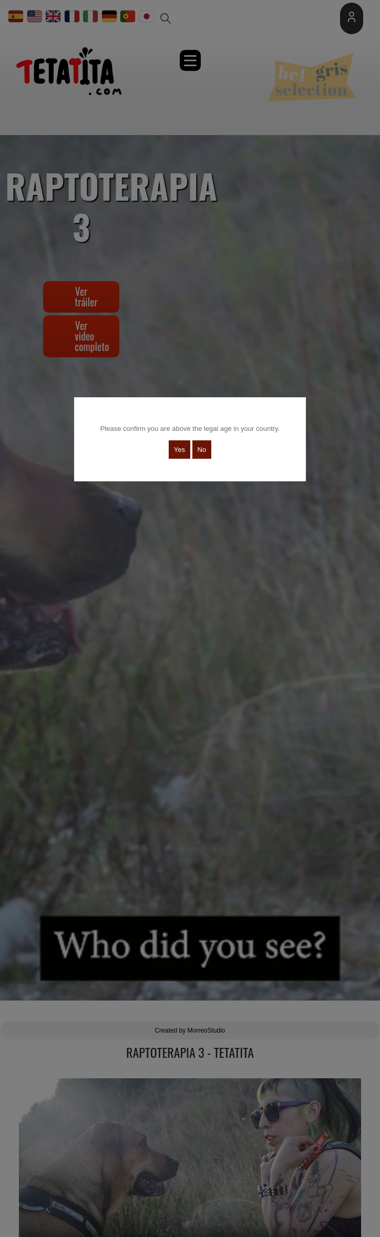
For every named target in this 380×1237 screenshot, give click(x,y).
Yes (179, 449)
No (202, 449)
